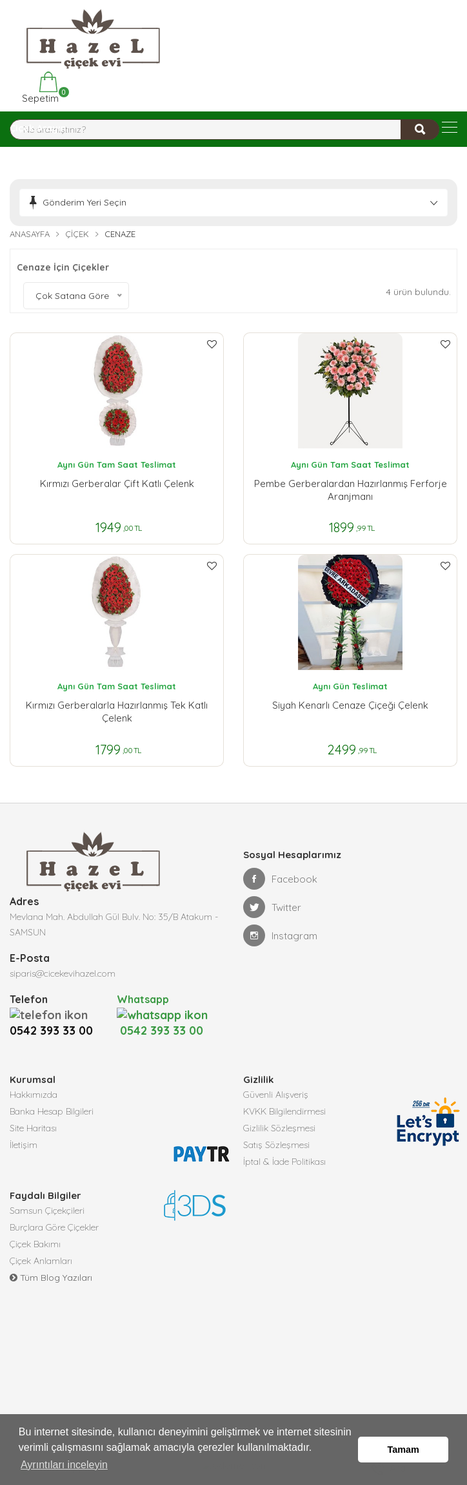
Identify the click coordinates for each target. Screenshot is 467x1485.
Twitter (272, 907)
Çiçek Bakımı (35, 1228)
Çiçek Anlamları (41, 1244)
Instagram (280, 935)
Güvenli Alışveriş (275, 1078)
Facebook (280, 879)
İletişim (23, 1129)
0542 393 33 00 (54, 1014)
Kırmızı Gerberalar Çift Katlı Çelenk (117, 483)
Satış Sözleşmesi (276, 1129)
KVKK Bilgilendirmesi (284, 1095)
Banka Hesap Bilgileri (52, 1095)
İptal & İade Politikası (284, 1145)
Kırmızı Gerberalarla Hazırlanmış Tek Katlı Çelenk (117, 711)
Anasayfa (30, 234)
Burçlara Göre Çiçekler (54, 1211)
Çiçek (77, 234)
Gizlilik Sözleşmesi (279, 1112)
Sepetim (39, 88)
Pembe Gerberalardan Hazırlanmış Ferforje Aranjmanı (350, 490)
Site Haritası (33, 1112)
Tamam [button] (403, 1449)
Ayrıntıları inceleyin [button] (64, 1464)
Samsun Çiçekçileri (47, 1194)
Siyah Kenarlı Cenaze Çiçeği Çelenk (350, 705)
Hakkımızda (33, 1078)
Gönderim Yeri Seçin (84, 202)
